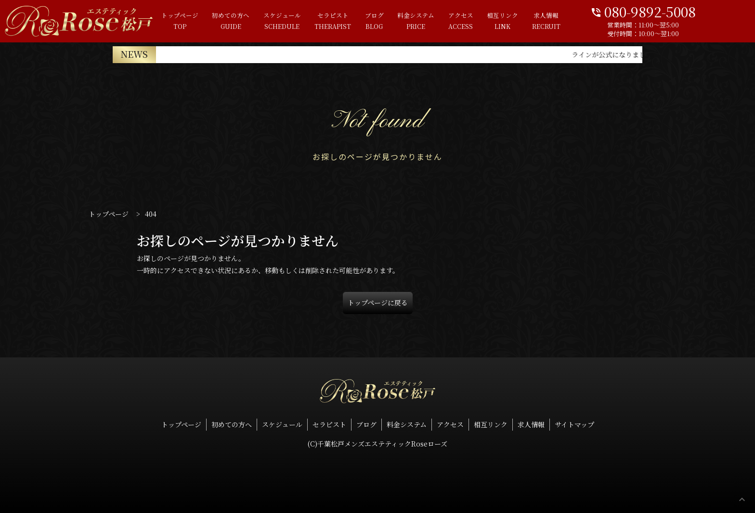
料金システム (403, 21)
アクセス (451, 21)
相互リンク (497, 21)
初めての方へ (203, 21)
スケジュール (258, 21)
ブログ (358, 21)
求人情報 (544, 21)
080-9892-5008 (676, 10)
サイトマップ (574, 424)
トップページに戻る (378, 302)
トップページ (148, 21)
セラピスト (312, 21)
